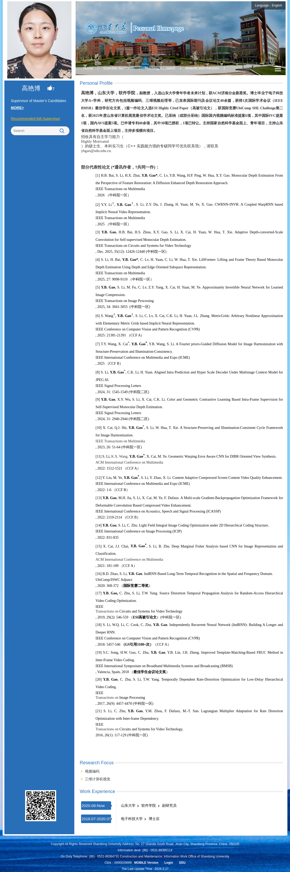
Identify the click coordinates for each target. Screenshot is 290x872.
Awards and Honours (202, 68)
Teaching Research (159, 68)
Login (168, 862)
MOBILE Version (146, 862)
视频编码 (92, 771)
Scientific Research (118, 68)
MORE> (17, 108)
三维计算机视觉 (97, 779)
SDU (182, 862)
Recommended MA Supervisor (35, 119)
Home (88, 68)
